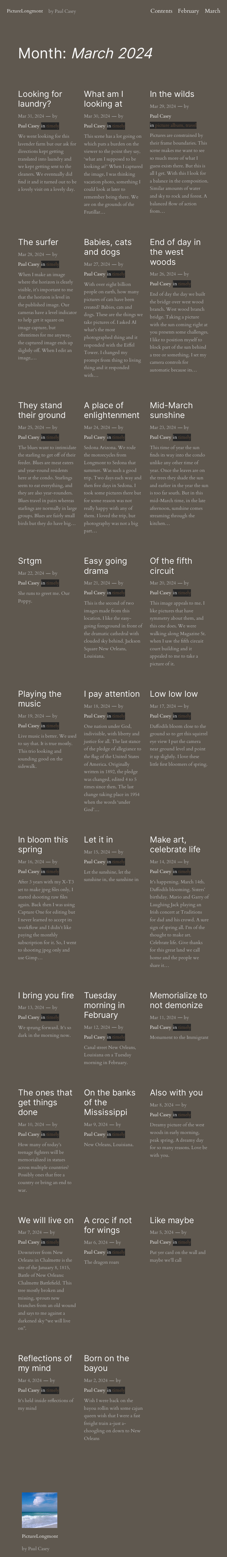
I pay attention (112, 694)
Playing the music (39, 699)
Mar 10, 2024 (31, 1124)
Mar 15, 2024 (97, 852)
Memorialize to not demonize (178, 1000)
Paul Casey (28, 126)
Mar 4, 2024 (30, 1380)
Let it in (98, 840)
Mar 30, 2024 (97, 116)
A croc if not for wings (108, 1225)
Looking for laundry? (40, 99)
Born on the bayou (106, 1363)
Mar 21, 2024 (97, 583)
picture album (169, 125)
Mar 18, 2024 (97, 706)
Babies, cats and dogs (108, 247)
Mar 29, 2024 (163, 106)
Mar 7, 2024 (30, 1232)
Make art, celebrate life (175, 844)
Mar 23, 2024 (163, 427)
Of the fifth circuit (171, 566)
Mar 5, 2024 (162, 1232)
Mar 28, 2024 (31, 254)
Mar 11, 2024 (163, 1017)
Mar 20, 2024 (163, 583)
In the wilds (172, 94)
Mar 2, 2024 (96, 1380)
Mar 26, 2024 (163, 274)
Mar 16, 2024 (31, 861)
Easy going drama (105, 566)
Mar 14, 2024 (163, 861)
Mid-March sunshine (171, 410)
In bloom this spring (43, 844)
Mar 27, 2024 (97, 264)
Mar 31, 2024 (31, 116)
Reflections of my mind (45, 1363)
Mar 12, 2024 (97, 1027)
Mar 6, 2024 (96, 1242)
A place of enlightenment (112, 410)
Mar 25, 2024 (31, 427)
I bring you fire (46, 995)
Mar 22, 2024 (31, 573)
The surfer (38, 242)
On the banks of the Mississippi (110, 1102)
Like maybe (172, 1220)
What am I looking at (103, 99)
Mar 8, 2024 (162, 1105)
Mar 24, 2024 (97, 427)
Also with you (176, 1093)
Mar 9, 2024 (96, 1124)
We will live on (46, 1220)
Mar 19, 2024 (31, 716)
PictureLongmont (25, 11)
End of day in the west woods (175, 252)
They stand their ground (42, 410)
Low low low (174, 694)
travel (191, 125)
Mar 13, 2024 (31, 1007)
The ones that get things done (45, 1102)
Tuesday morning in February (104, 1005)
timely (52, 126)
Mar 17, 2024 (163, 706)
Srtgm (30, 561)
